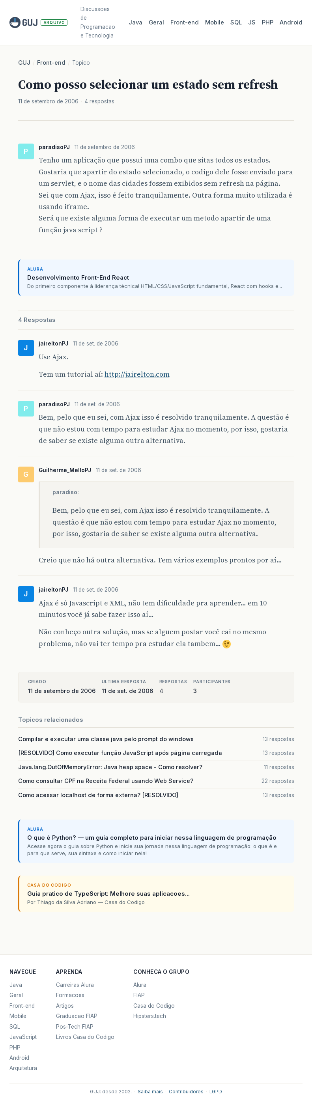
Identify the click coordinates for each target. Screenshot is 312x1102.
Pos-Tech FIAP (74, 1027)
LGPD (215, 1092)
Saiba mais (150, 1092)
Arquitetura (23, 1068)
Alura (139, 985)
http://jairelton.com (137, 374)
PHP (267, 22)
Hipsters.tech (149, 1016)
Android (291, 22)
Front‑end (184, 22)
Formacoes (70, 995)
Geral (156, 22)
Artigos (65, 1006)
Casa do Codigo (154, 1006)
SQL (236, 22)
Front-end (51, 62)
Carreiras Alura (75, 985)
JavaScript (23, 1037)
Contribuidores (186, 1092)
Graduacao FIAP (76, 1016)
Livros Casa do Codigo (85, 1037)
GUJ (24, 62)
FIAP (139, 995)
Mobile (214, 22)
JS (252, 22)
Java (135, 22)
